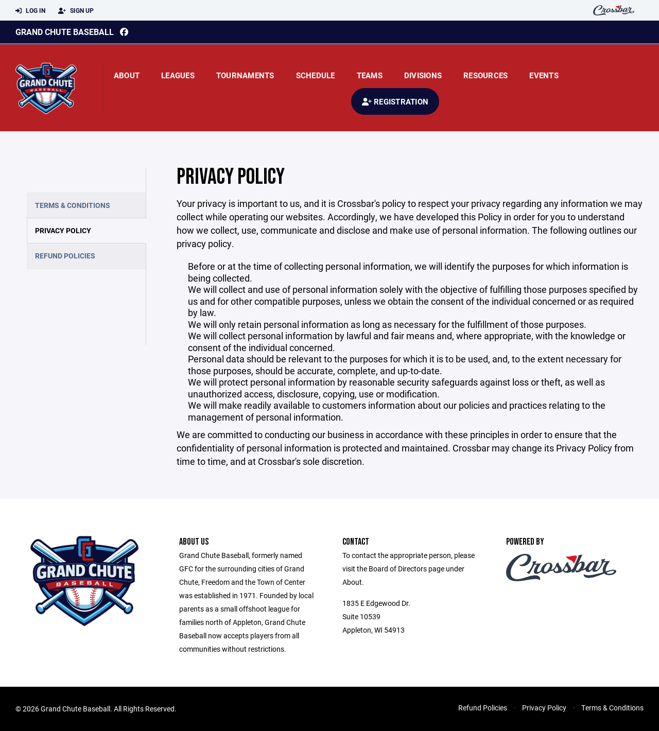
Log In (30, 10)
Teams (370, 75)
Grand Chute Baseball (64, 31)
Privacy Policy (63, 230)
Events (544, 75)
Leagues (178, 75)
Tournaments (245, 75)
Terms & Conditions (72, 205)
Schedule (315, 75)
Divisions (423, 75)
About (127, 75)
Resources (485, 75)
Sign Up (76, 10)
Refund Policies (65, 255)
